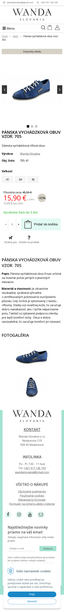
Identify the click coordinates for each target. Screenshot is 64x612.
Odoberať (48, 548)
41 (7, 179)
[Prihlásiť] (57, 28)
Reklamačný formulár (32, 500)
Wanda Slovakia (30, 154)
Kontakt (32, 429)
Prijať (32, 594)
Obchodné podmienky (32, 491)
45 (33, 179)
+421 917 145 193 (49, 2)
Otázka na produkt (29, 240)
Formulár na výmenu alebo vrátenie (32, 504)
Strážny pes (10, 240)
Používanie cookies (32, 496)
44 (20, 179)
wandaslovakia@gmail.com (20, 2)
